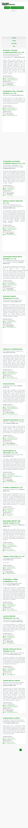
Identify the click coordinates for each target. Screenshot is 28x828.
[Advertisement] (13, 25)
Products (14, 40)
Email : (10, 78)
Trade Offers (14, 43)
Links (14, 46)
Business (14, 37)
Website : (10, 79)
